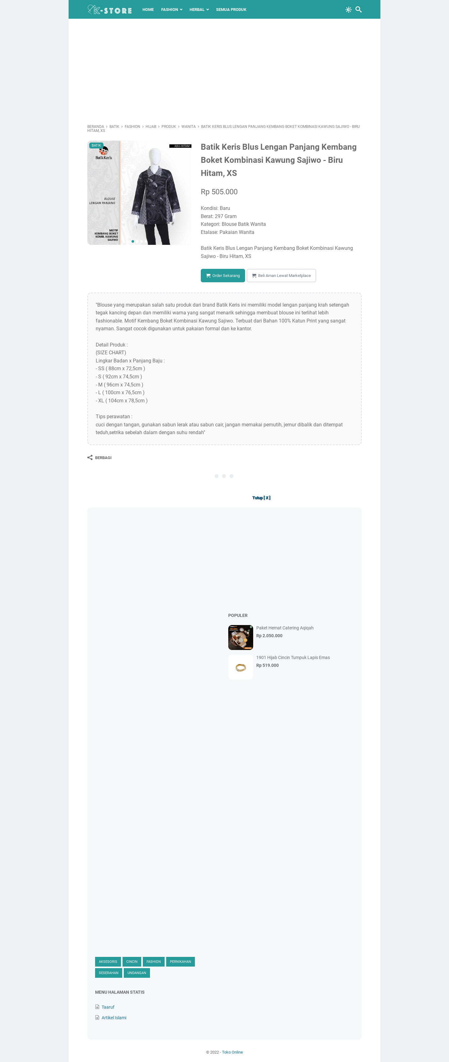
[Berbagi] (99, 457)
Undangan (137, 973)
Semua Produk (231, 9)
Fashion (169, 9)
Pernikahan (180, 962)
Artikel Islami (114, 1017)
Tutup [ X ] (261, 497)
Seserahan (108, 973)
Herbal (197, 9)
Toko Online (232, 1052)
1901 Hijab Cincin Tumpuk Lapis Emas (293, 657)
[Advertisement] (224, 71)
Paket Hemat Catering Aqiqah (285, 627)
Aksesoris (108, 962)
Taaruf (108, 1007)
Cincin (132, 962)
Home (148, 9)
